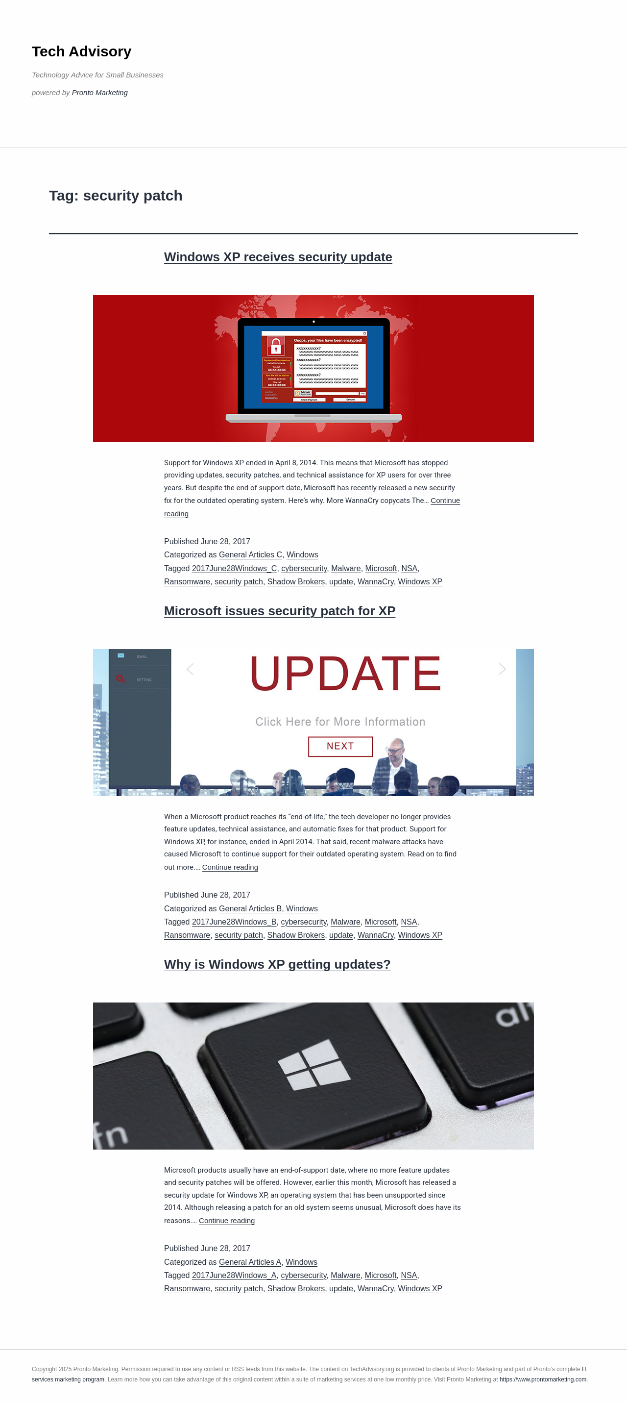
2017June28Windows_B (234, 922)
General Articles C (250, 555)
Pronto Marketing (100, 92)
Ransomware (187, 581)
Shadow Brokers (296, 581)
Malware (346, 568)
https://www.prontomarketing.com (543, 1379)
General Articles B (250, 908)
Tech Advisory (81, 51)
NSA (409, 568)
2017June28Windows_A (234, 1275)
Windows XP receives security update (278, 257)
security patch (239, 581)
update (341, 581)
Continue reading (230, 867)
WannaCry (376, 581)
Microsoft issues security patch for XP (279, 610)
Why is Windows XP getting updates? (277, 964)
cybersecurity (304, 568)
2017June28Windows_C (234, 568)
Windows (302, 555)
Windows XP (420, 581)
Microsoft (381, 568)
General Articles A (250, 1262)
